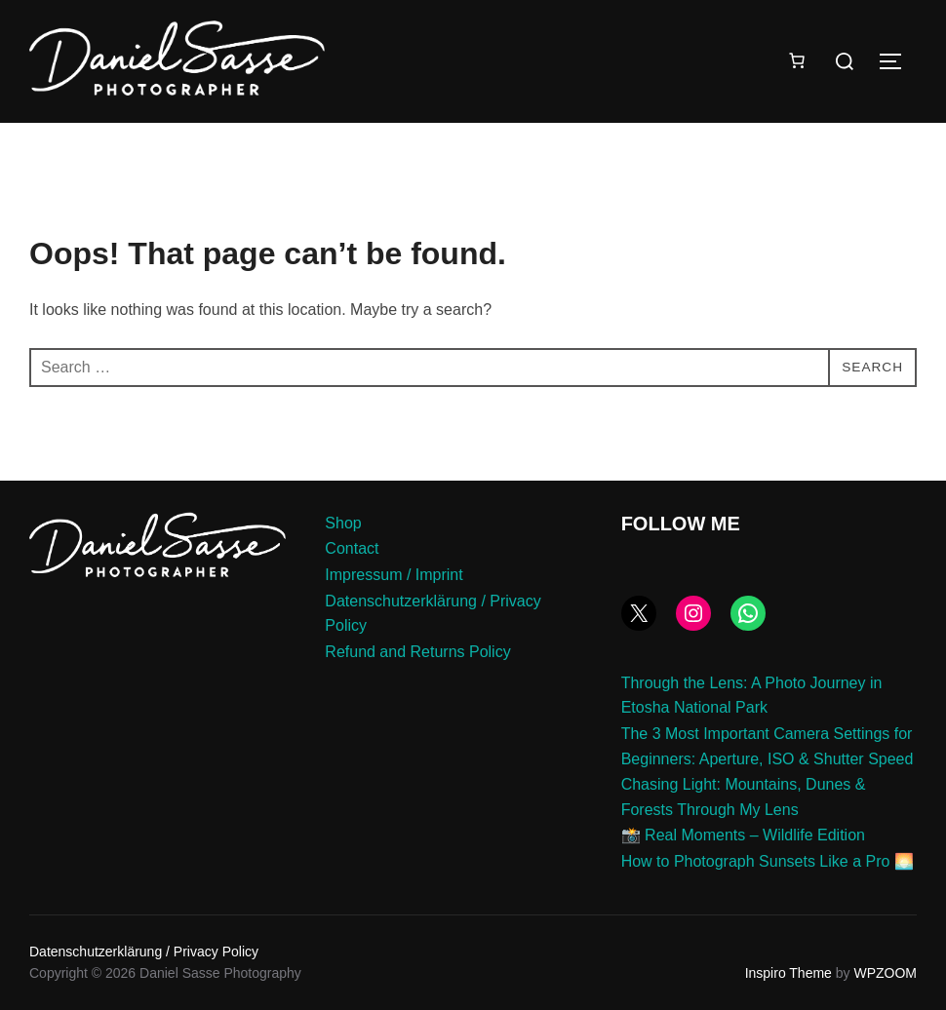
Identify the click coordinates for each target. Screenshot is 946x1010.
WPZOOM (885, 973)
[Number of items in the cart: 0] (796, 60)
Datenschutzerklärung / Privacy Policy (143, 951)
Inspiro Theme (788, 973)
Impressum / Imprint (393, 574)
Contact (351, 548)
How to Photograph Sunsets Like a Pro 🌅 (767, 861)
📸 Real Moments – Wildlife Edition (743, 835)
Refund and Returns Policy (417, 651)
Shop (343, 523)
